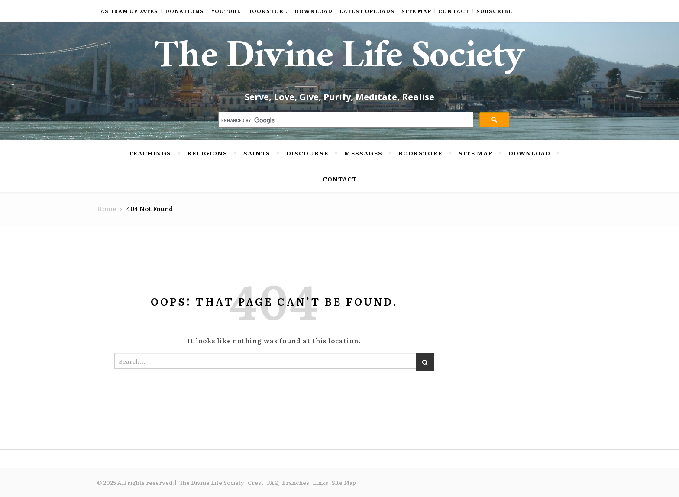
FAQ (272, 482)
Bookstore (268, 11)
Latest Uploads (367, 11)
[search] (345, 120)
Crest (255, 482)
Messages (363, 152)
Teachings (150, 152)
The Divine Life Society (340, 60)
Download (313, 11)
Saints (256, 152)
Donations (184, 11)
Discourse (307, 152)
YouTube (226, 11)
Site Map (416, 11)
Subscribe (494, 11)
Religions (207, 152)
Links (320, 482)
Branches (295, 482)
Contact (453, 11)
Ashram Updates (129, 11)
